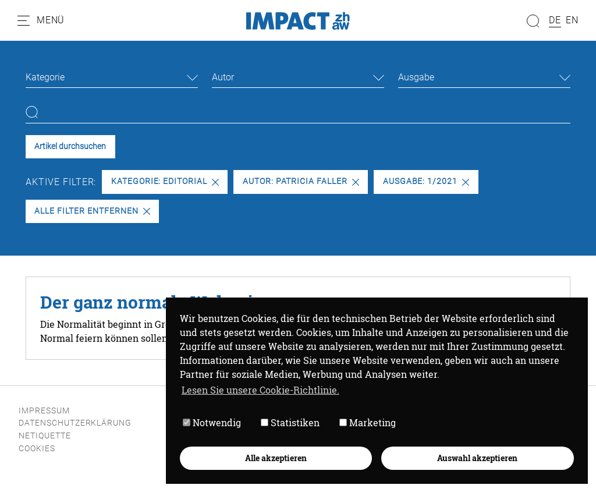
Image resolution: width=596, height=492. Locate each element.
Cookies (37, 449)
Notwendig (211, 422)
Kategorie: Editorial (165, 181)
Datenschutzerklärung (75, 423)
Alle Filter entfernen (92, 211)
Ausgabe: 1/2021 (426, 181)
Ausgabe (416, 77)
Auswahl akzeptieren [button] (477, 456)
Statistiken (289, 422)
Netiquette (45, 436)
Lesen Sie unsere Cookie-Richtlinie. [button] (259, 389)
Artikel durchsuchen (70, 146)
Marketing (366, 422)
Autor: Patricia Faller (301, 181)
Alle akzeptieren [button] (275, 456)
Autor (223, 77)
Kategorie (45, 77)
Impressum (44, 411)
